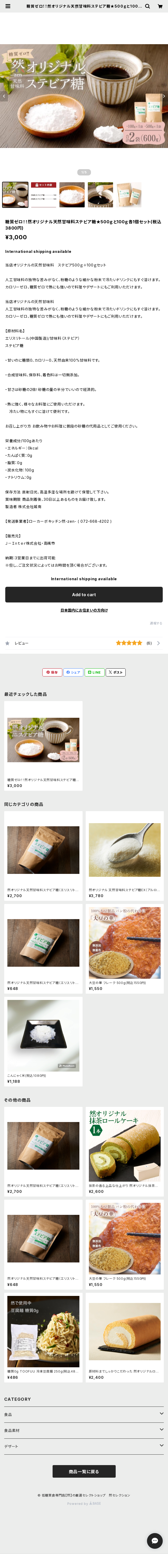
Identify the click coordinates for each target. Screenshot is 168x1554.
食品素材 (12, 1430)
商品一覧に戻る (84, 1471)
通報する (156, 623)
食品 (8, 1414)
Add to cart (84, 594)
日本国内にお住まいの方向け (84, 610)
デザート (11, 1446)
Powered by (84, 1504)
